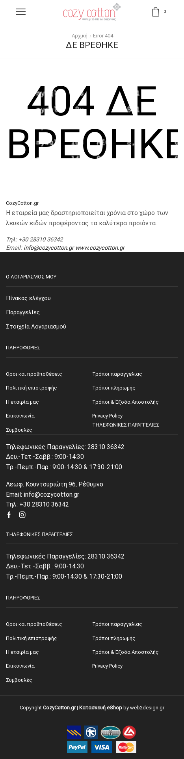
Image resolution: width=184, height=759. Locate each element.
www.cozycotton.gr (100, 247)
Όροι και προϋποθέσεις (34, 624)
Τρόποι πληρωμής (114, 638)
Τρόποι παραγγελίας (117, 624)
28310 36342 (106, 447)
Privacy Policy (107, 666)
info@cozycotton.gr (49, 247)
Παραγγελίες (23, 312)
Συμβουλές (19, 680)
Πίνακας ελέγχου (28, 298)
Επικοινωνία (20, 666)
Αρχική (79, 36)
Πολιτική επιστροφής (31, 638)
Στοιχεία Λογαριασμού (36, 326)
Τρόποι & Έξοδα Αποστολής (125, 652)
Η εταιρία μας (22, 652)
